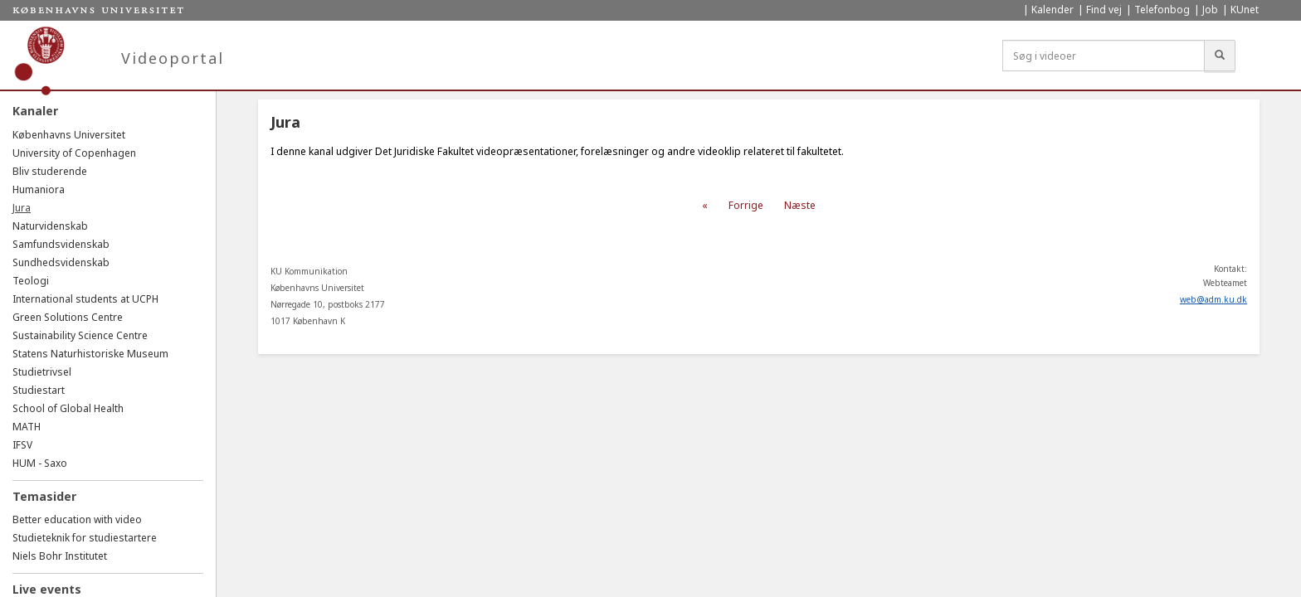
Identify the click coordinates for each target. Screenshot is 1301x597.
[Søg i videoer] (1103, 55)
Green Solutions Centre (67, 317)
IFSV (22, 445)
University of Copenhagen (74, 153)
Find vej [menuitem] (1104, 9)
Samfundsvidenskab (61, 244)
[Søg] (1219, 55)
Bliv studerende (49, 171)
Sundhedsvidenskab (61, 262)
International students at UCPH (85, 299)
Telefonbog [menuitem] (1162, 9)
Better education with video (77, 519)
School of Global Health (68, 408)
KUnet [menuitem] (1244, 9)
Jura (21, 208)
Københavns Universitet (68, 135)
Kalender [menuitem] (1052, 9)
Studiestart (38, 390)
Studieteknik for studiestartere (84, 538)
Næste (800, 205)
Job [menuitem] (1210, 9)
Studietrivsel (41, 372)
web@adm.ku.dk (1213, 299)
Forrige (745, 205)
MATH (26, 427)
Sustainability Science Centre (80, 335)
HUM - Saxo (39, 463)
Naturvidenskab (50, 226)
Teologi (30, 281)
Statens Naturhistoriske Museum (90, 354)
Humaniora (38, 189)
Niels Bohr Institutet (59, 556)
